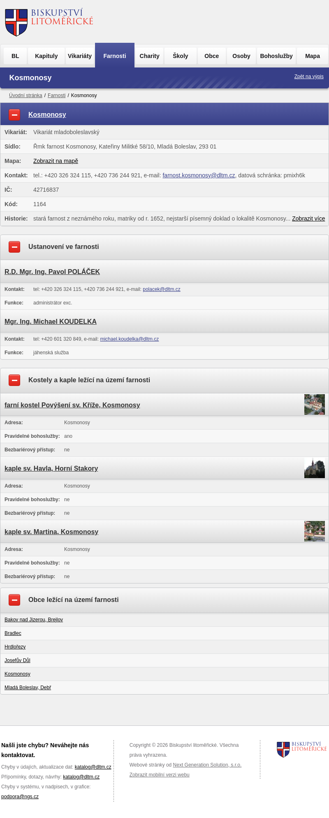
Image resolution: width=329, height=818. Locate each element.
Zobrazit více (308, 218)
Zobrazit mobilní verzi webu (160, 775)
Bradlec (13, 633)
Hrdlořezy (15, 647)
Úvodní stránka (25, 95)
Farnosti (114, 56)
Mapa (312, 56)
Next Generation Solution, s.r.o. (207, 765)
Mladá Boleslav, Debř (28, 687)
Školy (180, 56)
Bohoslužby (276, 56)
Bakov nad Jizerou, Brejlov (34, 620)
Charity (150, 56)
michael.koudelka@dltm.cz (129, 339)
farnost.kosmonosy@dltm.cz (198, 175)
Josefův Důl (17, 660)
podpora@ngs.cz (20, 796)
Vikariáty (80, 56)
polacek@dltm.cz (162, 289)
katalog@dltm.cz (93, 767)
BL (15, 56)
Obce (211, 56)
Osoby (241, 56)
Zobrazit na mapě (55, 161)
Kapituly (46, 56)
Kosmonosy (17, 674)
